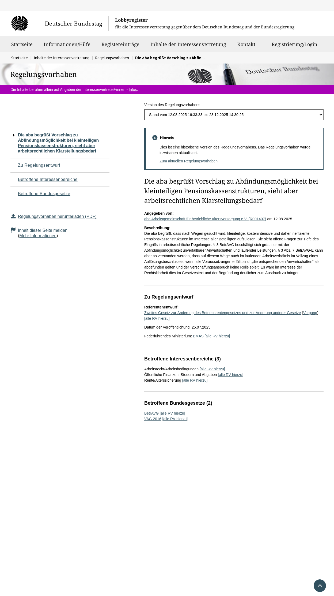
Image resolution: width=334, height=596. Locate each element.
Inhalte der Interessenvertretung (188, 44)
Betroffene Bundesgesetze (44, 193)
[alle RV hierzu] (157, 318)
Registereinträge (120, 46)
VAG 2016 (152, 419)
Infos (133, 89)
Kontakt (246, 46)
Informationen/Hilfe (67, 46)
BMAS (198, 336)
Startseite (22, 46)
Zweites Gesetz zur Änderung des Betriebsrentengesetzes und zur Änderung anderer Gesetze (222, 313)
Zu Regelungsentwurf (39, 165)
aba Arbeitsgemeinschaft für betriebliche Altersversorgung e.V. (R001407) (205, 219)
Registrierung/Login (294, 46)
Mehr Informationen (37, 235)
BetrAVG (151, 413)
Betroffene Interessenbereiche (48, 179)
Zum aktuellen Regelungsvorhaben (189, 161)
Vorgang (310, 313)
